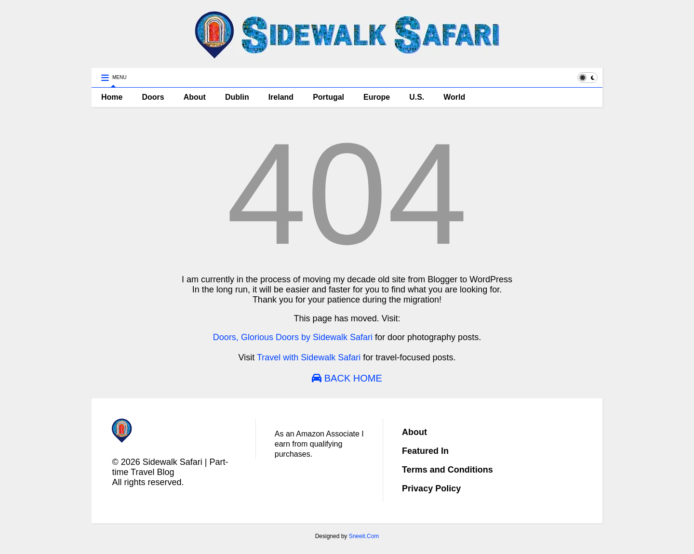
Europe (376, 97)
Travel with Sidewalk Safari (308, 357)
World (454, 97)
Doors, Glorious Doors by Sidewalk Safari (293, 337)
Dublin (237, 97)
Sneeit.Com (364, 536)
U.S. (416, 97)
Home (111, 97)
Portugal (328, 97)
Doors (153, 97)
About (195, 97)
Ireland (281, 97)
